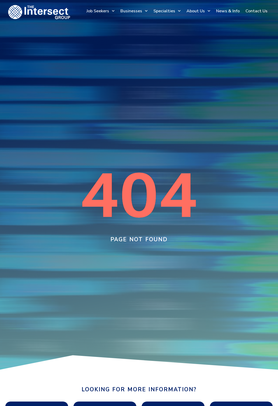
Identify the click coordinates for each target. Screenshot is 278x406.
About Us (198, 11)
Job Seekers (101, 11)
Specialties (167, 11)
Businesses (134, 11)
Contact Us (256, 11)
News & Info (228, 11)
